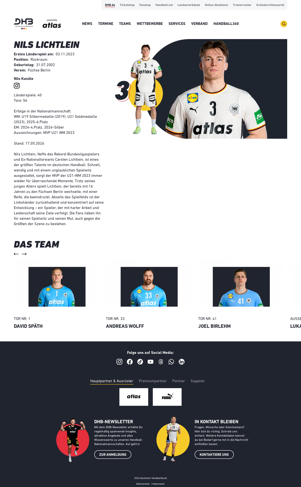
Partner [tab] (178, 381)
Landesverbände (189, 5)
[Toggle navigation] (283, 23)
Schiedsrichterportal (270, 5)
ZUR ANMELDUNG (112, 455)
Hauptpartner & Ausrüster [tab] (111, 381)
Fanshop (145, 5)
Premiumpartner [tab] (153, 381)
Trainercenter (242, 5)
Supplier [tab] (198, 381)
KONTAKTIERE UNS (214, 455)
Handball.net (164, 5)
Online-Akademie (216, 5)
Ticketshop (127, 5)
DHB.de (110, 5)
